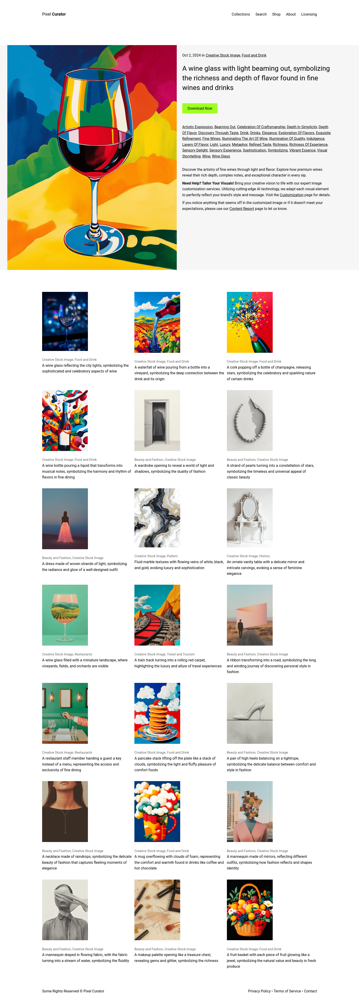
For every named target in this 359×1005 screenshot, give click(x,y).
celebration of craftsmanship (261, 127)
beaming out (224, 127)
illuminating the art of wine (244, 138)
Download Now (200, 108)
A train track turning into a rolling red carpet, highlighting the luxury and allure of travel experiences (178, 626)
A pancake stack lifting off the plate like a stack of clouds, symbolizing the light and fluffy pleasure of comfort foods (175, 727)
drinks (255, 133)
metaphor (239, 144)
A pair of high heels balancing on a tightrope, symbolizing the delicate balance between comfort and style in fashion (271, 727)
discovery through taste (218, 133)
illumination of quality (287, 138)
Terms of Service (287, 991)
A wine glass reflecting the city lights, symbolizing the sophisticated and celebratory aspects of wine (85, 332)
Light (214, 144)
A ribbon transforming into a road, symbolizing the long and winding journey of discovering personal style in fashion (271, 629)
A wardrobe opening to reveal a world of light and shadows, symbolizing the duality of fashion (174, 431)
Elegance (269, 133)
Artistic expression (197, 127)
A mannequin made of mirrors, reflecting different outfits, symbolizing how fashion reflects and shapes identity (269, 825)
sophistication (254, 150)
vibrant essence (302, 150)
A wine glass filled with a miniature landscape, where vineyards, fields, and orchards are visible (85, 626)
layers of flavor (195, 144)
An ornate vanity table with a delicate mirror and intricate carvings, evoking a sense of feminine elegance (265, 532)
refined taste (260, 144)
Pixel (54, 14)
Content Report (241, 208)
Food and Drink (254, 55)
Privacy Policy (259, 991)
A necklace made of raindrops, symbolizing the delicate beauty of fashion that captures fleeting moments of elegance (87, 825)
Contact (310, 991)
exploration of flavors (296, 133)
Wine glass (221, 156)
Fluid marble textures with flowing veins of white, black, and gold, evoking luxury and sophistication (179, 529)
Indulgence (315, 138)
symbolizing (278, 150)
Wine (206, 156)
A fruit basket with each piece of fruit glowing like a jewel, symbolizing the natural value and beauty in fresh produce (271, 924)
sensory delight (195, 150)
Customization (291, 195)
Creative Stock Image (223, 55)
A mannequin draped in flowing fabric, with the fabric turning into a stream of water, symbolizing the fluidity (85, 921)
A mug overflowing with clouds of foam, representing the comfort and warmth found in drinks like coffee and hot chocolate (179, 825)
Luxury (225, 144)
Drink (244, 133)
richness (280, 144)
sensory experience (225, 150)
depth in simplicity (302, 127)
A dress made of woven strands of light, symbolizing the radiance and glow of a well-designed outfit (84, 530)
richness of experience (308, 144)
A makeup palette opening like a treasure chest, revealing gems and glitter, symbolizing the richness (176, 921)
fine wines (211, 138)
